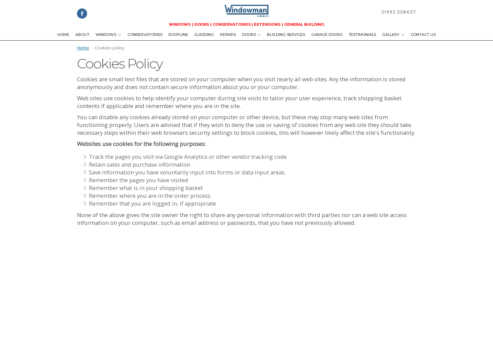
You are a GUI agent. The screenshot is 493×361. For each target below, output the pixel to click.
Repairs (228, 34)
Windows (108, 34)
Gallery (393, 34)
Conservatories (145, 34)
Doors (251, 34)
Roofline (178, 34)
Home (63, 34)
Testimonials (362, 34)
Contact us (423, 34)
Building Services (286, 34)
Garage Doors (326, 34)
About (82, 34)
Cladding (204, 34)
